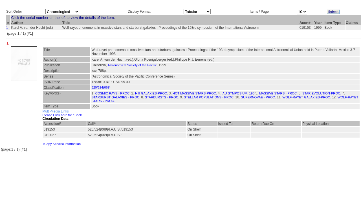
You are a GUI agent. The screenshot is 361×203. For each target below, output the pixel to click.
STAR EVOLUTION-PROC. (321, 93)
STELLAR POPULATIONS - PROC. (209, 97)
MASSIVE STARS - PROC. (278, 93)
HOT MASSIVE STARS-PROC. (195, 93)
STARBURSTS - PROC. (162, 97)
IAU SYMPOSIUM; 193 (238, 93)
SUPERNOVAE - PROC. (258, 97)
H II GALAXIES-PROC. (151, 93)
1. (8, 43)
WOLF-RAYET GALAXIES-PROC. (307, 97)
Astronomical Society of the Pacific (132, 65)
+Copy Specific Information (61, 143)
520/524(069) (100, 87)
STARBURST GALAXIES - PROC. (115, 97)
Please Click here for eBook (62, 115)
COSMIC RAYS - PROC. (112, 93)
